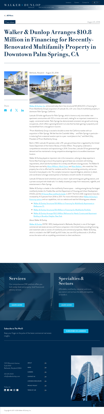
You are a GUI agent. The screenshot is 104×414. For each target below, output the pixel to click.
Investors (68, 2)
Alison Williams (52, 166)
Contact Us (85, 2)
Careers (76, 2)
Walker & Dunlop (35, 224)
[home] (22, 5)
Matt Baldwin (77, 166)
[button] (31, 7)
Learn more (17, 305)
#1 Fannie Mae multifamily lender (53, 193)
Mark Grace (63, 166)
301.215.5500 (9, 374)
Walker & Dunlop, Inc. (37, 106)
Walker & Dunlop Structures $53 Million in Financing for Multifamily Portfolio (62, 209)
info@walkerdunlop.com (12, 376)
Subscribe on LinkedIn (76, 331)
